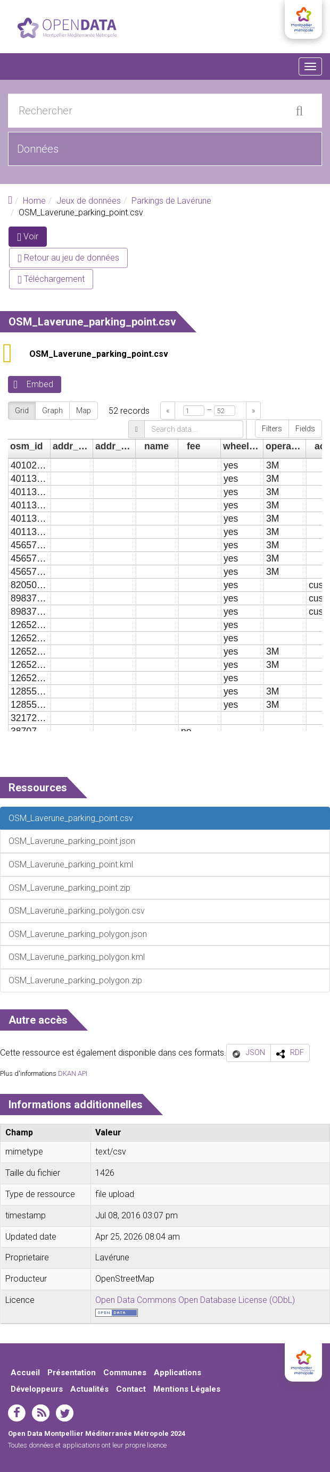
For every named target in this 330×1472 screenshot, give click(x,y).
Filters (272, 428)
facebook (17, 1412)
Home (34, 201)
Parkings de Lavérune (171, 201)
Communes (124, 1372)
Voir (32, 238)
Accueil (25, 1372)
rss (41, 1412)
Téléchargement (51, 279)
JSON (255, 1052)
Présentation (71, 1372)
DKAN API (72, 1073)
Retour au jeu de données (68, 258)
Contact (131, 1389)
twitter (64, 1412)
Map (83, 410)
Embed (40, 384)
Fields (305, 428)
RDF (297, 1052)
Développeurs (37, 1389)
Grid (22, 410)
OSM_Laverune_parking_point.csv (98, 354)
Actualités (89, 1389)
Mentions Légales (186, 1389)
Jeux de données (88, 201)
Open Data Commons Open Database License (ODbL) (195, 1300)
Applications (177, 1372)
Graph (52, 410)
